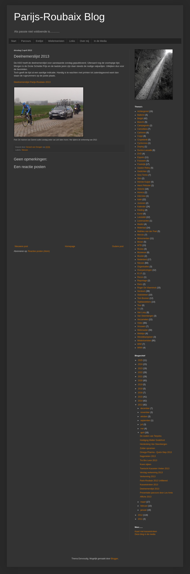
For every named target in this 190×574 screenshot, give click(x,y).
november (145, 412)
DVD (139, 153)
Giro (139, 178)
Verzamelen (142, 319)
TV (138, 309)
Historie (140, 189)
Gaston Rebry (143, 168)
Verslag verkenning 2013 (151, 472)
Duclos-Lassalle (144, 150)
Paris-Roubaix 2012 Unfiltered (154, 480)
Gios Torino (142, 175)
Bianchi (140, 122)
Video (139, 323)
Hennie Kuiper (143, 182)
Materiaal (141, 227)
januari (143, 510)
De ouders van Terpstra (151, 436)
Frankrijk (141, 164)
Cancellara (142, 129)
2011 (140, 519)
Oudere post (118, 246)
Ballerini (141, 115)
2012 (140, 515)
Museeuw (141, 252)
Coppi (140, 136)
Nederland (142, 259)
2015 (140, 397)
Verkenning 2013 (147, 476)
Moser (140, 242)
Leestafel (141, 217)
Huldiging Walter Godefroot (152, 440)
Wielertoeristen (56, 41)
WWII (139, 347)
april (142, 432)
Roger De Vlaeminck (146, 287)
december (145, 408)
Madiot (140, 224)
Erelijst (39, 41)
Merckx (140, 235)
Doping (140, 146)
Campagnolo (143, 125)
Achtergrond (143, 111)
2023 (140, 368)
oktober (144, 416)
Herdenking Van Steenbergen (153, 444)
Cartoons (141, 132)
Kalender (141, 206)
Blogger (114, 558)
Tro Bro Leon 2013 (148, 460)
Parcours (26, 41)
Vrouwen (141, 326)
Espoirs (140, 157)
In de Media (100, 41)
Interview (141, 196)
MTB (139, 245)
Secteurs (141, 291)
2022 (140, 372)
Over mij (84, 41)
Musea (140, 249)
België (140, 118)
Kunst (140, 213)
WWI (139, 344)
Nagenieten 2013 (148, 456)
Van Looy (141, 312)
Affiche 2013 (145, 497)
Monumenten (143, 238)
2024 (140, 364)
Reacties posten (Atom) (39, 251)
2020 (140, 380)
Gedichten (142, 171)
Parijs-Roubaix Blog (59, 16)
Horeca (140, 192)
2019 (140, 384)
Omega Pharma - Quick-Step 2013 (156, 452)
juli (142, 424)
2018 (140, 388)
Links (72, 41)
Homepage (70, 246)
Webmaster (142, 330)
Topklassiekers (144, 302)
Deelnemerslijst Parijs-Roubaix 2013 (32, 82)
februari (144, 506)
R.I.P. (139, 273)
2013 (140, 405)
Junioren (141, 203)
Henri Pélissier (144, 185)
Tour (139, 305)
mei (142, 428)
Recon (140, 277)
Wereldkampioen (145, 337)
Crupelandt (142, 139)
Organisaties (143, 266)
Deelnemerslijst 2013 (149, 489)
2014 (140, 401)
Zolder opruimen (147, 448)
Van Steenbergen (145, 316)
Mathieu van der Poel (147, 231)
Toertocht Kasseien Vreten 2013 (154, 468)
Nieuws (25, 150)
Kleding (140, 210)
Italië (139, 199)
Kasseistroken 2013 (149, 484)
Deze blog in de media (145, 534)
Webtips (141, 333)
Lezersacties (143, 221)
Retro (139, 284)
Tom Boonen (143, 298)
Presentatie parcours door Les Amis (156, 493)
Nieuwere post (21, 246)
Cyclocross (142, 143)
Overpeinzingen (144, 270)
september (145, 420)
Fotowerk (141, 161)
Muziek (140, 256)
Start (13, 41)
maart (143, 502)
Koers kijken (145, 464)
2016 (140, 392)
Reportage (142, 280)
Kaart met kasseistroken (146, 531)
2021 (140, 376)
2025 (140, 360)
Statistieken (142, 295)
